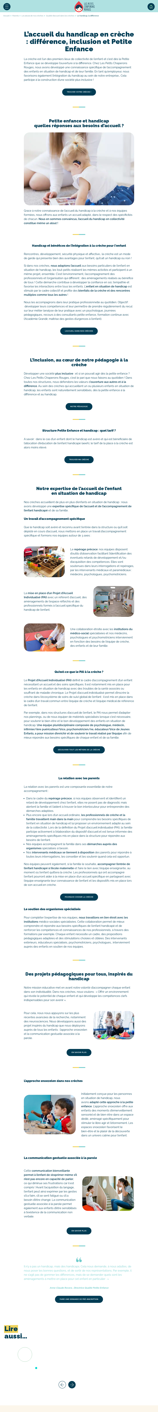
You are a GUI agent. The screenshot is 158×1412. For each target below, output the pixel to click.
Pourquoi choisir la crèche (79, 897)
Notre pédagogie (79, 407)
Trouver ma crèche (79, 460)
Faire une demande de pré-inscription (79, 1299)
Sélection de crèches (151, 6)
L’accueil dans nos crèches (79, 331)
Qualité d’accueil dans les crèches (60, 16)
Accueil (84, 6)
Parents (15, 16)
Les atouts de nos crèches (32, 16)
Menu (6, 6)
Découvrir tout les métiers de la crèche (79, 750)
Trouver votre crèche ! (79, 92)
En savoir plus (79, 1052)
